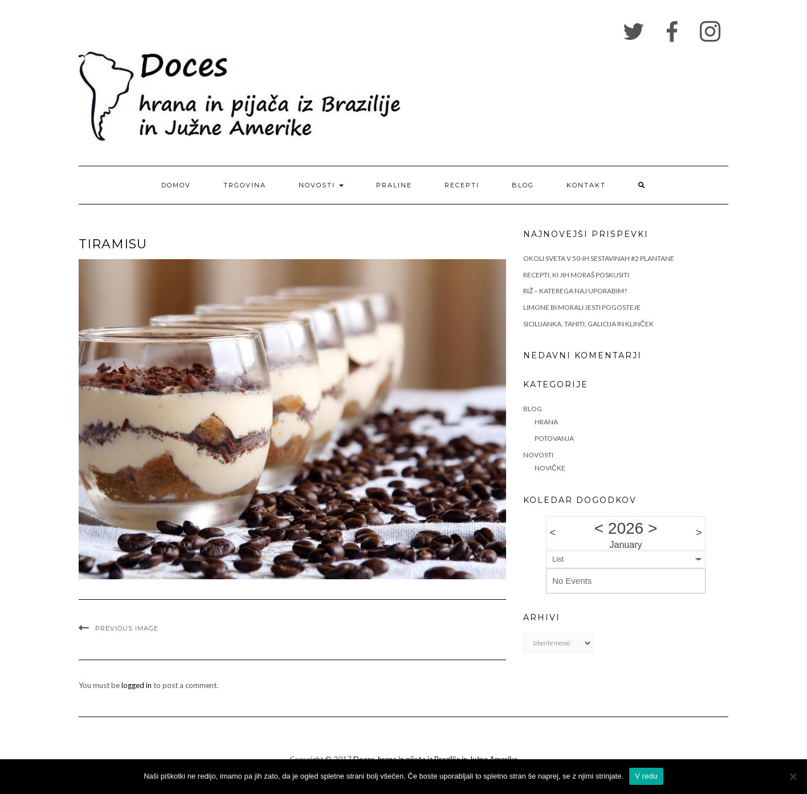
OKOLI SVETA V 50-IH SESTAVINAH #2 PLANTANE (598, 258)
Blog (523, 185)
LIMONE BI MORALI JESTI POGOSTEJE (582, 307)
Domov (176, 185)
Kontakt (586, 185)
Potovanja (554, 438)
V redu (646, 776)
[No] (792, 776)
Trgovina (244, 185)
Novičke (550, 468)
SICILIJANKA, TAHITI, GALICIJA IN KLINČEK (588, 324)
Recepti (462, 185)
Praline (394, 185)
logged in (136, 685)
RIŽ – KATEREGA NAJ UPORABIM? (575, 291)
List (558, 559)
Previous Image (126, 628)
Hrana (546, 422)
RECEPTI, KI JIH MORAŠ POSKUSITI (576, 275)
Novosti (321, 185)
